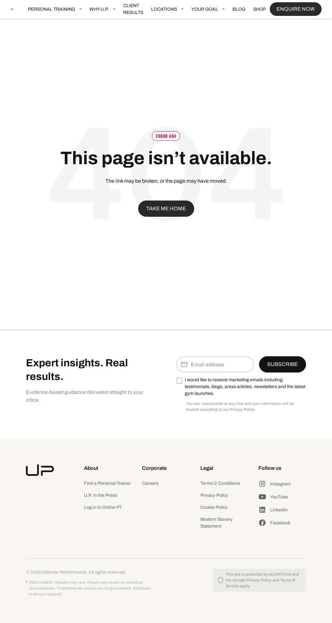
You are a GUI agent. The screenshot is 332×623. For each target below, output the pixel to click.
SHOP (259, 9)
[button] (55, 9)
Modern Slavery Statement (216, 523)
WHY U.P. (99, 9)
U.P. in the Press (100, 495)
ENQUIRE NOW (296, 9)
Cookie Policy (214, 507)
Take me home (166, 208)
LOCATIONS (164, 9)
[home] (17, 9)
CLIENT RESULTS (133, 9)
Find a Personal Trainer (107, 483)
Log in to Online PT (103, 507)
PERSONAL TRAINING (51, 9)
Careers (150, 483)
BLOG (238, 9)
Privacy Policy (214, 495)
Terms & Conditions (220, 483)
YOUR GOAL (204, 9)
